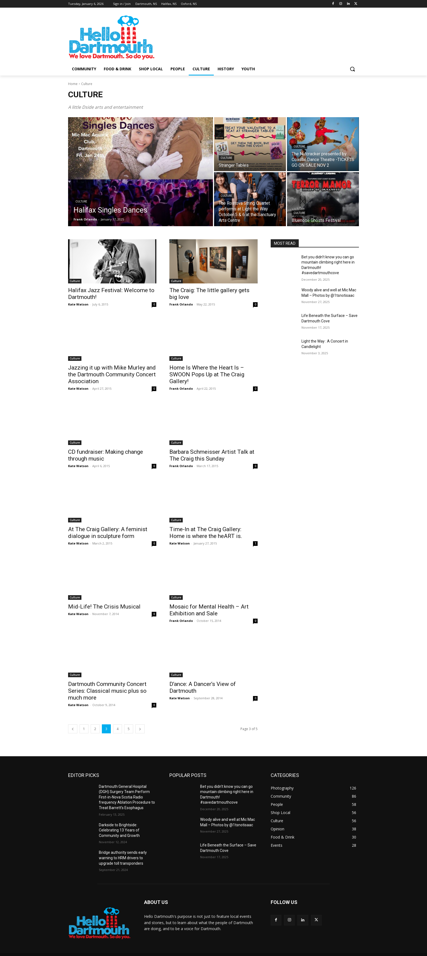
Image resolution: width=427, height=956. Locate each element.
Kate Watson (78, 304)
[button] (352, 68)
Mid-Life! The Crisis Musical (104, 606)
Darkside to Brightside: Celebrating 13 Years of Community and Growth (119, 830)
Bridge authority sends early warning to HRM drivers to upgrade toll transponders (123, 857)
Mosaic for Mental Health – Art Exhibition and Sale (209, 610)
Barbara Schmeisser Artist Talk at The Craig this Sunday (211, 455)
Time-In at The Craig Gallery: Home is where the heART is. (205, 532)
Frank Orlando (181, 304)
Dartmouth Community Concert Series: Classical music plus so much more (107, 691)
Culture (81, 201)
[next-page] (140, 728)
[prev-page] (72, 728)
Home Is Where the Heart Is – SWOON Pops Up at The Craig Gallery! (206, 374)
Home (73, 83)
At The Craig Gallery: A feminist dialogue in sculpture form (107, 532)
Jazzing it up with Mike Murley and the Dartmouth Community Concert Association (112, 374)
